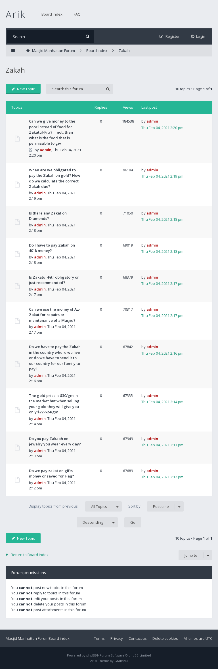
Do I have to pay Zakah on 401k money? (52, 248)
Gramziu (121, 661)
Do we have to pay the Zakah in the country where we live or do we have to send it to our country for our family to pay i (55, 357)
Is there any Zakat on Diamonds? (48, 216)
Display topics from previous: (75, 506)
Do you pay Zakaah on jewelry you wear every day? (55, 441)
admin (45, 149)
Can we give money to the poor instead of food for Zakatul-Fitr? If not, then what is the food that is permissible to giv (52, 132)
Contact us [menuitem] (138, 638)
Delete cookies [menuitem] (165, 638)
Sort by (156, 506)
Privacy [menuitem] (116, 638)
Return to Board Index (30, 554)
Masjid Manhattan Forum (27, 638)
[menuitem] (198, 36)
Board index (51, 14)
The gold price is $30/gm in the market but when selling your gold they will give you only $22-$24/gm (54, 404)
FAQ (77, 14)
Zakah (15, 70)
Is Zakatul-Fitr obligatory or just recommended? (54, 280)
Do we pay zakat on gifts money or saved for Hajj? (51, 473)
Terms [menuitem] (99, 638)
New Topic (23, 88)
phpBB (91, 655)
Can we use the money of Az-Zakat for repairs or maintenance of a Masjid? (54, 315)
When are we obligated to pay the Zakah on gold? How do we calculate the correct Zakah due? (54, 178)
